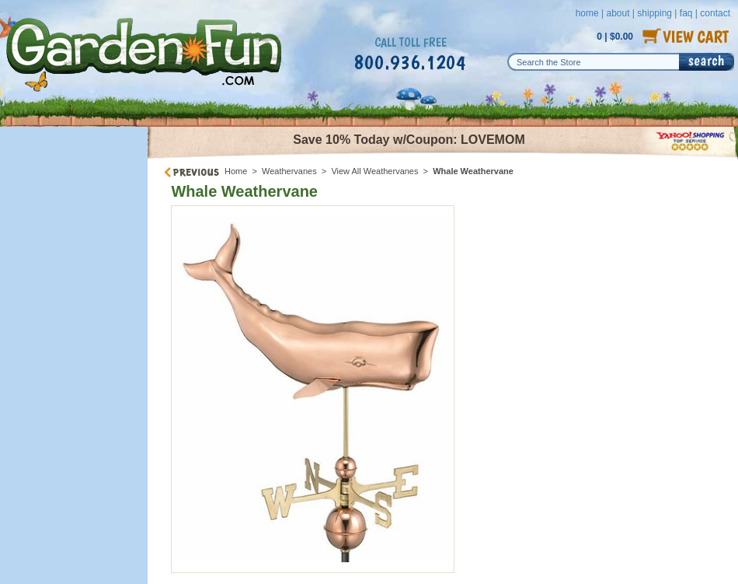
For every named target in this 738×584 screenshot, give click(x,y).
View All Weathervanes (374, 171)
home (587, 13)
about (617, 13)
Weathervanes (289, 171)
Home (236, 171)
